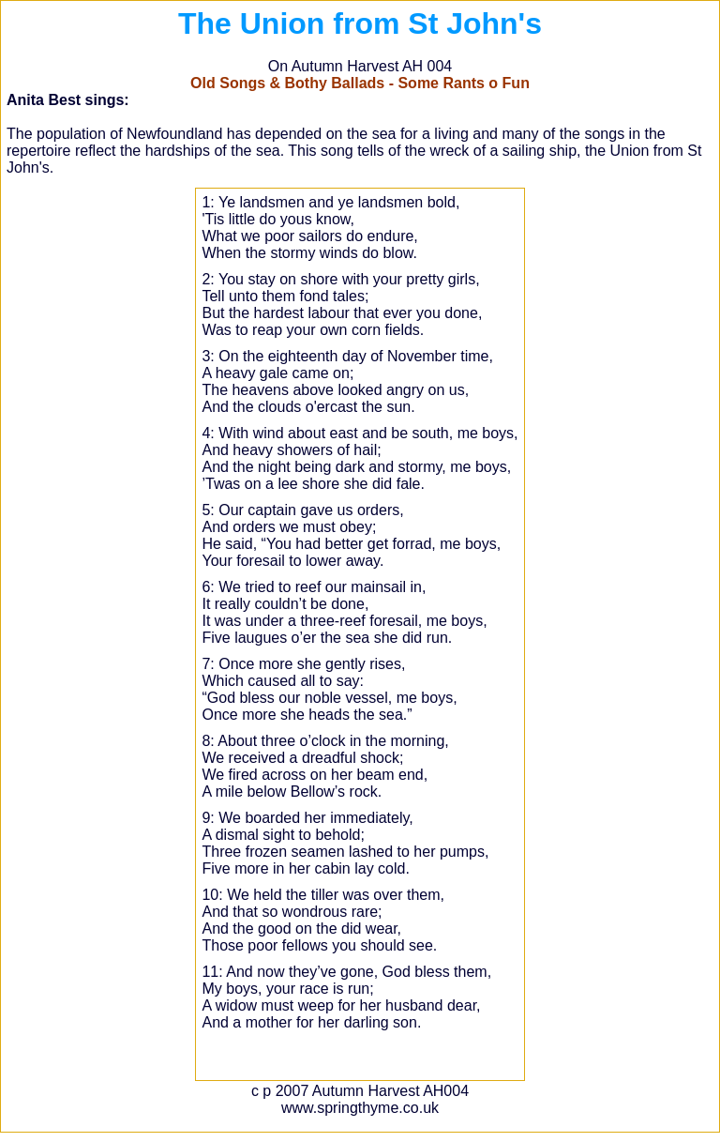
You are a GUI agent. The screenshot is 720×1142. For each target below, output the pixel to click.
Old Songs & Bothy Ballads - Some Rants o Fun (360, 83)
